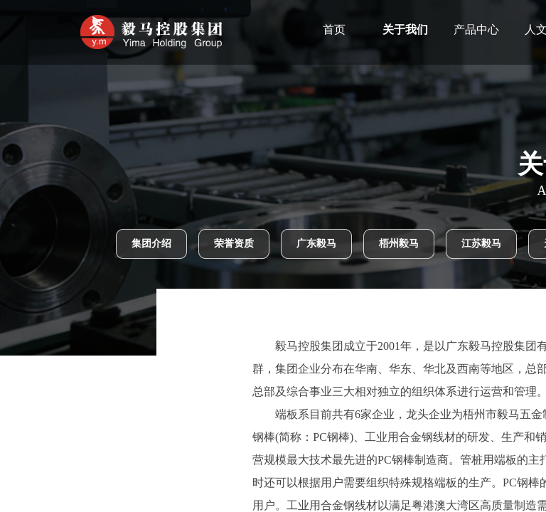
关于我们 (433, 29)
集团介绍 (151, 243)
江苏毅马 (481, 243)
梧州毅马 (399, 243)
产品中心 (505, 29)
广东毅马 (316, 243)
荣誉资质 (234, 243)
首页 (362, 29)
